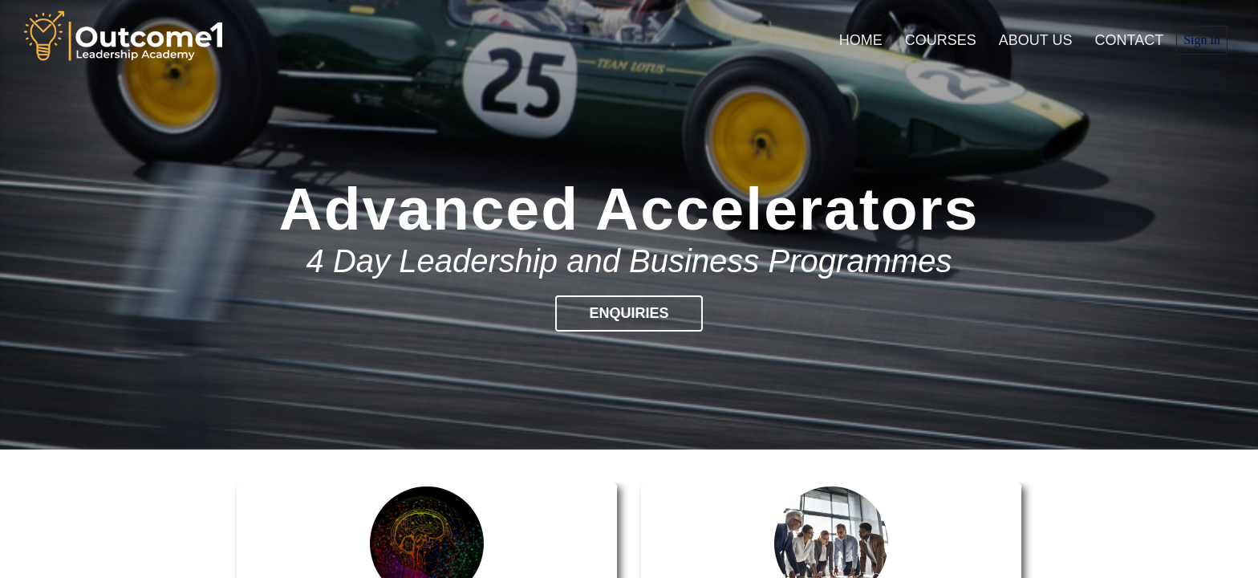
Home (861, 40)
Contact (1129, 40)
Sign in (1201, 40)
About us (1036, 40)
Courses (940, 40)
